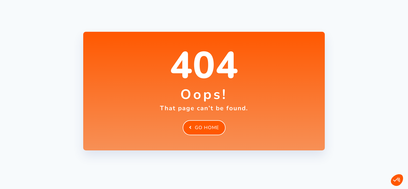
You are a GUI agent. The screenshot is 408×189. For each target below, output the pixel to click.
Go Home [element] (204, 127)
